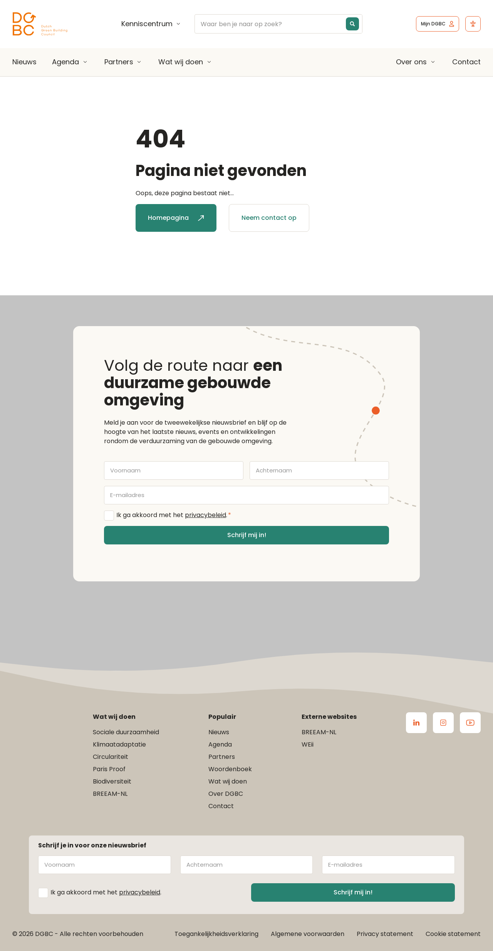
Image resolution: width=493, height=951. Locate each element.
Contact (466, 62)
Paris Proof (109, 769)
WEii (308, 744)
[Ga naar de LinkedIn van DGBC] (416, 722)
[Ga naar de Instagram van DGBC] (443, 722)
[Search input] (284, 24)
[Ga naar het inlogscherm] (437, 24)
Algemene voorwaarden (307, 933)
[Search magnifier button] (352, 23)
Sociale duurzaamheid (126, 732)
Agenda (65, 62)
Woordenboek (230, 769)
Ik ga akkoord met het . (173, 515)
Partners (118, 62)
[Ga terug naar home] (40, 24)
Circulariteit (110, 756)
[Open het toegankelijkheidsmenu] (473, 24)
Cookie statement (453, 933)
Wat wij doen (180, 62)
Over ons (411, 62)
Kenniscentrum (147, 23)
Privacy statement (385, 933)
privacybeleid (205, 515)
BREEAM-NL (110, 793)
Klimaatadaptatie (119, 744)
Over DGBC (225, 793)
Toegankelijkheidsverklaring (216, 933)
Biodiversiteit (112, 781)
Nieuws (24, 62)
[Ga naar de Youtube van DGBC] (470, 722)
